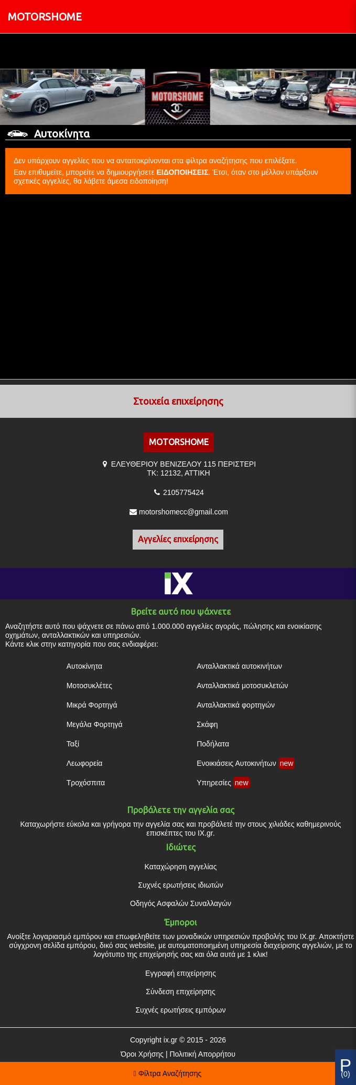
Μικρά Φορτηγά (92, 705)
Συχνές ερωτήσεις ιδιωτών (180, 885)
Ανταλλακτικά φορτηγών (236, 705)
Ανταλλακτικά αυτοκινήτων (239, 666)
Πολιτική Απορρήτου (202, 1054)
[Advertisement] (178, 287)
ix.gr (170, 1040)
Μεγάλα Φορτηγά (95, 724)
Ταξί (73, 744)
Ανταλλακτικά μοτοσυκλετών (242, 685)
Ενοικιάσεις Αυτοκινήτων (236, 763)
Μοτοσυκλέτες (89, 685)
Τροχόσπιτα (86, 782)
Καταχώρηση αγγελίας (181, 866)
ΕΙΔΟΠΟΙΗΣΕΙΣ (183, 172)
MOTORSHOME (45, 16)
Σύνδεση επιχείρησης (180, 991)
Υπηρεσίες (214, 782)
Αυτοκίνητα (84, 666)
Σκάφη (207, 724)
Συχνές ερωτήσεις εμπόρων (180, 1010)
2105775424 (183, 492)
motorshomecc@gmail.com (183, 512)
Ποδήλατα (213, 744)
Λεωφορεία (85, 763)
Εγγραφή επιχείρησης (180, 973)
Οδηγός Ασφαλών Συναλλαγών (180, 903)
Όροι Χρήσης (142, 1054)
